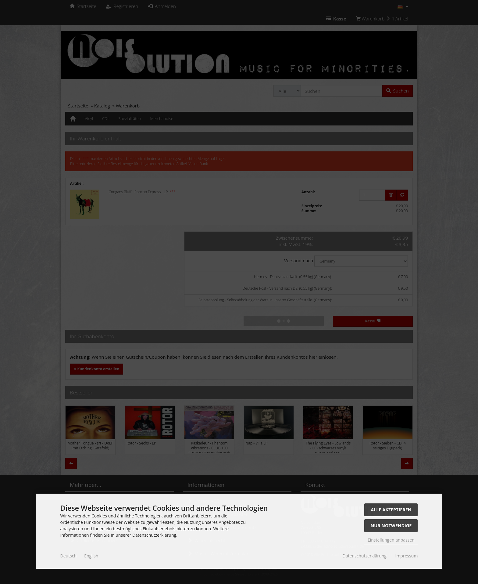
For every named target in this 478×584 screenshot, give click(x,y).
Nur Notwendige (391, 525)
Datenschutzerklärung (365, 556)
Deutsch (68, 556)
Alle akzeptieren (391, 510)
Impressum (406, 556)
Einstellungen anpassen (391, 540)
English (91, 556)
